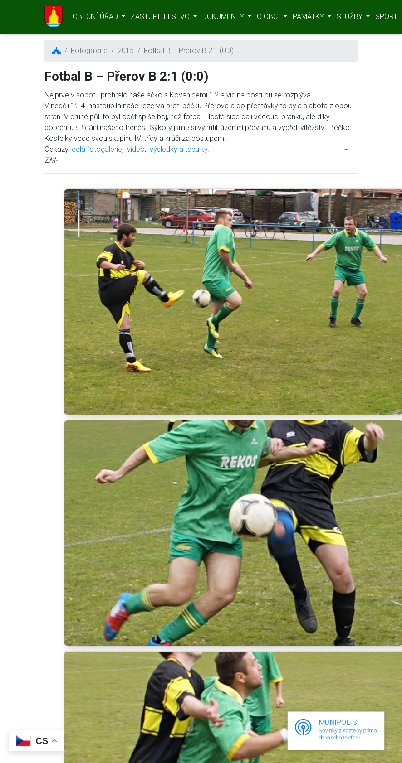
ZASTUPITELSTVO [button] (161, 18)
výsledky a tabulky (178, 149)
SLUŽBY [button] (350, 18)
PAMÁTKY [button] (309, 18)
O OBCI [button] (269, 18)
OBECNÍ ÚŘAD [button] (96, 18)
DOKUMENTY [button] (224, 18)
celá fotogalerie (97, 149)
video (136, 149)
